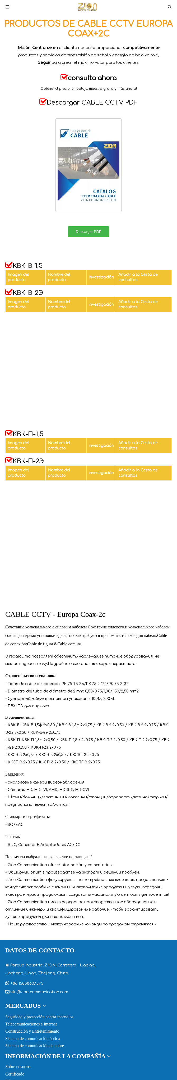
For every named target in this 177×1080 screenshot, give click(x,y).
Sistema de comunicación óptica (32, 1038)
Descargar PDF (88, 232)
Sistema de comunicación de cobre (34, 1045)
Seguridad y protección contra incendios (39, 1017)
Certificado (14, 1074)
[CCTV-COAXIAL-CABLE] (88, 165)
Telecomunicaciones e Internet (31, 1024)
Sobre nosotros (18, 1066)
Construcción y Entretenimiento (32, 1031)
